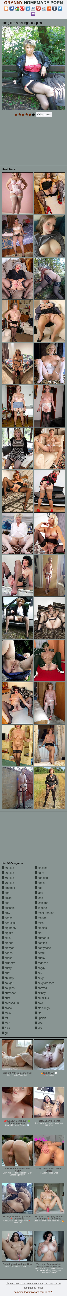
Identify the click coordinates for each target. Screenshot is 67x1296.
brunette (8, 962)
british (7, 957)
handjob (41, 877)
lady (39, 892)
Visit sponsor (44, 114)
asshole (8, 907)
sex (38, 973)
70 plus (8, 882)
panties (41, 942)
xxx (38, 1028)
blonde (7, 942)
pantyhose (43, 947)
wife (39, 1023)
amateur (8, 887)
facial (6, 1013)
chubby (8, 978)
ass (5, 902)
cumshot (9, 993)
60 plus (8, 877)
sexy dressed (45, 983)
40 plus (8, 867)
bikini (6, 937)
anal (6, 892)
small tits (42, 998)
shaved (41, 988)
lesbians (41, 902)
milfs (39, 922)
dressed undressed (15, 1003)
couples (8, 988)
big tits (7, 932)
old (38, 932)
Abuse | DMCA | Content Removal (24, 1283)
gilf (5, 1033)
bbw (6, 912)
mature (41, 917)
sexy (39, 978)
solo (39, 1003)
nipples (41, 927)
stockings (42, 1008)
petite (40, 952)
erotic (7, 1008)
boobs (7, 952)
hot (38, 887)
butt (5, 973)
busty (7, 967)
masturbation (44, 912)
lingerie (41, 907)
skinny (40, 993)
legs (39, 897)
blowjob (8, 947)
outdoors (42, 937)
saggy (40, 967)
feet (5, 1023)
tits (38, 1013)
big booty (9, 927)
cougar (7, 983)
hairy (39, 872)
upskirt (40, 1018)
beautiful (9, 922)
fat (5, 1018)
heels (40, 882)
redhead (41, 962)
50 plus (8, 872)
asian (7, 897)
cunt (6, 998)
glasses (41, 867)
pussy (40, 957)
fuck (6, 1028)
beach (7, 917)
